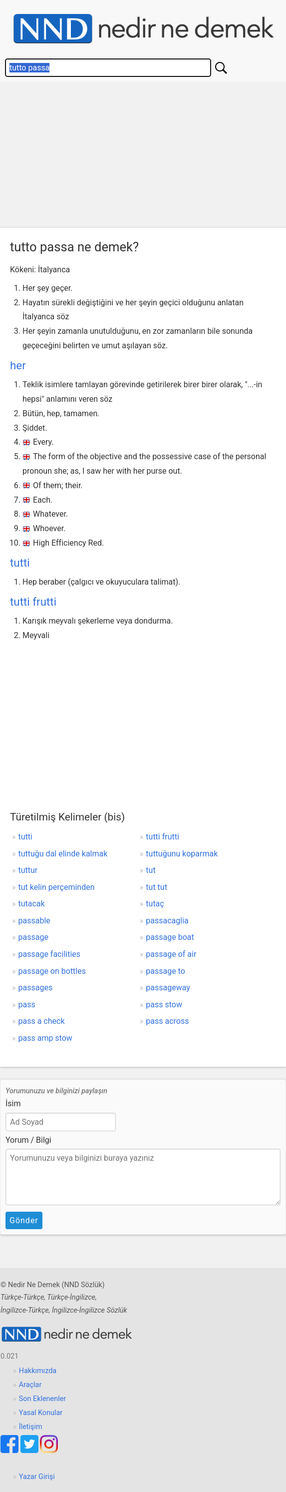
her (18, 365)
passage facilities (49, 954)
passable (34, 920)
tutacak (31, 903)
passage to (165, 971)
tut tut (156, 887)
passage (33, 937)
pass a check (41, 1021)
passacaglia (167, 920)
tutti (20, 562)
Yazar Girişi (37, 1477)
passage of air (171, 954)
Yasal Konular (40, 1413)
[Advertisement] (143, 157)
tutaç (155, 903)
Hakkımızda (37, 1371)
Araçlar (30, 1385)
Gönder (23, 1220)
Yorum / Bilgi (28, 1140)
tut (150, 870)
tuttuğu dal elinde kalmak (63, 853)
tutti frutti (33, 601)
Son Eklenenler (42, 1399)
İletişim (30, 1427)
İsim (13, 1103)
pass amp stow (45, 1038)
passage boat (170, 937)
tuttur (28, 870)
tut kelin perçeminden (56, 887)
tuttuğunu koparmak (182, 853)
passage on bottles (52, 971)
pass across (167, 1021)
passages (35, 987)
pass (26, 1004)
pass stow (164, 1004)
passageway (168, 987)
